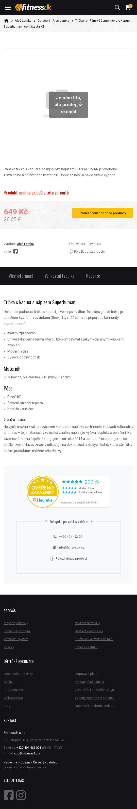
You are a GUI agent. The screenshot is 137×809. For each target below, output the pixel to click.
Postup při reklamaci (89, 682)
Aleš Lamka (23, 20)
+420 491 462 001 (68, 536)
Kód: (71, 244)
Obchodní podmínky (18, 674)
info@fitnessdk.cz (69, 547)
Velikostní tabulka (59, 276)
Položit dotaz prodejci (86, 251)
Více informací (21, 276)
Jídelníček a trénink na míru (94, 639)
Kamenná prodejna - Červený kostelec (30, 762)
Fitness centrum (86, 647)
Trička (79, 20)
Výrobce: (10, 244)
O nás (8, 682)
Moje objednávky (16, 623)
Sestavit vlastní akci (89, 631)
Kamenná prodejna (17, 631)
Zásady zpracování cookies (94, 698)
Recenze (93, 276)
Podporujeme (13, 690)
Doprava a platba (87, 674)
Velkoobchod (13, 698)
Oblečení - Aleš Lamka (53, 20)
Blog (7, 706)
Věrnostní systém (16, 639)
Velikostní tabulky (87, 623)
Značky (9, 647)
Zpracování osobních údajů (94, 690)
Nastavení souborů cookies (94, 706)
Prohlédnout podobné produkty (103, 213)
